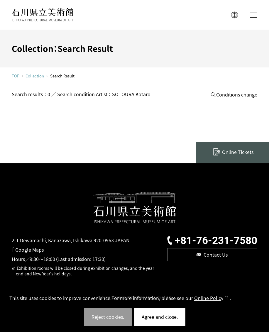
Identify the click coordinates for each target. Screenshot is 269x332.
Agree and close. (160, 316)
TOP (15, 76)
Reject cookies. (108, 316)
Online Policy (208, 297)
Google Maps (29, 249)
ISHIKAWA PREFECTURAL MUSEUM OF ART (42, 14)
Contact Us (216, 254)
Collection (35, 76)
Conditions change (236, 95)
